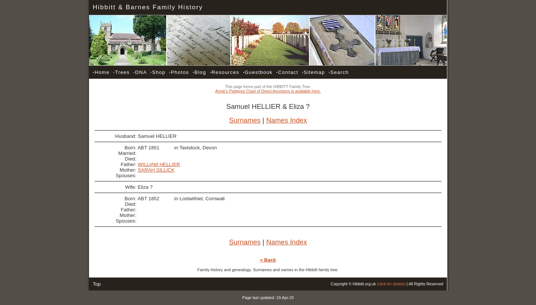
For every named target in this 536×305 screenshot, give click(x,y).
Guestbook (258, 72)
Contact (287, 72)
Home (101, 72)
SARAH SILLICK (156, 170)
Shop (157, 72)
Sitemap (313, 72)
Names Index (286, 120)
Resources (224, 72)
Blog (199, 72)
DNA (140, 72)
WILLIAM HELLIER (159, 164)
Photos (179, 72)
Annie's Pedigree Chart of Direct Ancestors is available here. (268, 91)
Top (97, 284)
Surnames (244, 120)
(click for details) (391, 284)
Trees (121, 72)
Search (339, 72)
